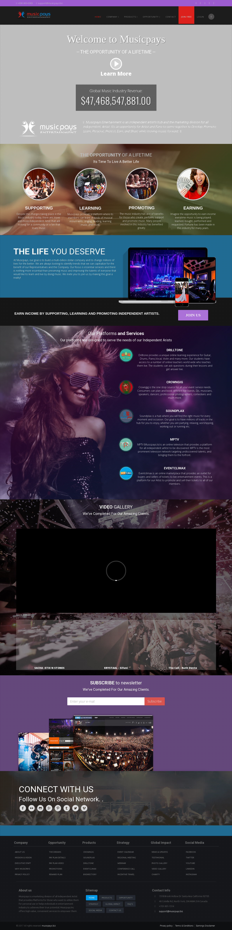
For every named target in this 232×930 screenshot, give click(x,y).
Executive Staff (23, 863)
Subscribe (154, 701)
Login (200, 16)
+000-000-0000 (24, 3)
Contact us (115, 910)
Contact (171, 16)
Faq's (130, 904)
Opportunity (151, 16)
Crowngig (88, 852)
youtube (190, 863)
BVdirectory (89, 874)
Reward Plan (55, 874)
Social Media (95, 910)
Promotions (55, 869)
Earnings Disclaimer (205, 926)
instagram (191, 874)
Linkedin (190, 869)
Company (112, 16)
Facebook (191, 852)
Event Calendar (125, 852)
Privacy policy (166, 926)
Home (98, 16)
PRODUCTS (130, 16)
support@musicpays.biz (49, 3)
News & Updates (160, 852)
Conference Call (126, 869)
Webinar (121, 863)
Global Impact (112, 904)
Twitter (190, 858)
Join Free (186, 16)
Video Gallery (159, 869)
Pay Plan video (56, 863)
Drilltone (88, 863)
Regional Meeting (126, 858)
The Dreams (55, 852)
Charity (156, 874)
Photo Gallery (159, 863)
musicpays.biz (49, 926)
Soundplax (89, 858)
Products (107, 898)
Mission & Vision (23, 858)
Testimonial (158, 858)
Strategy (93, 904)
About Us (20, 852)
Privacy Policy (22, 874)
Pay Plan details (57, 858)
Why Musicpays (22, 869)
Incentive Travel (126, 874)
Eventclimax (89, 869)
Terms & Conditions (184, 926)
